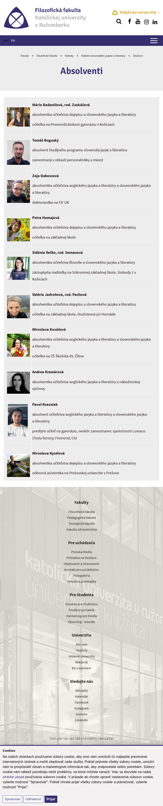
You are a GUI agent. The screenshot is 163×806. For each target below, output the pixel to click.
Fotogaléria (81, 575)
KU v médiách (81, 668)
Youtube (81, 714)
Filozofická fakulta (47, 55)
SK (6, 40)
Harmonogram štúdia (81, 616)
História (81, 650)
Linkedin (81, 720)
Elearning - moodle (81, 622)
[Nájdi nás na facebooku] (129, 21)
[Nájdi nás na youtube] (138, 21)
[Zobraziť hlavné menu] (154, 40)
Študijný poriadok (81, 610)
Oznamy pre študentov (81, 604)
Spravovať (12, 799)
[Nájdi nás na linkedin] (155, 21)
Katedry (69, 55)
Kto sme (81, 644)
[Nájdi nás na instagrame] (146, 21)
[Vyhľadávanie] (119, 21)
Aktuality (81, 690)
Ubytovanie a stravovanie (81, 563)
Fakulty (25, 55)
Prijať (50, 799)
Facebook (82, 702)
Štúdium (138, 55)
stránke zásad (13, 777)
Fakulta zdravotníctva (81, 529)
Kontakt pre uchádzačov (81, 569)
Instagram (81, 708)
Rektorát (81, 662)
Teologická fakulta (82, 523)
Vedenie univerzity (82, 656)
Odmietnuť (33, 799)
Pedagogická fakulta (81, 517)
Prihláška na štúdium (81, 558)
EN (13, 40)
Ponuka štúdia (81, 552)
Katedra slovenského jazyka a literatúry (103, 55)
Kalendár (81, 696)
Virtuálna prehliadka (81, 581)
